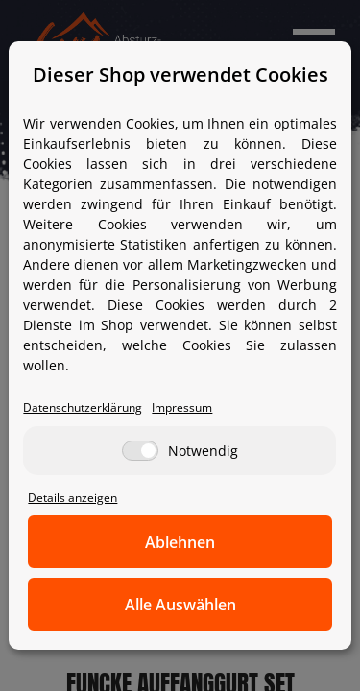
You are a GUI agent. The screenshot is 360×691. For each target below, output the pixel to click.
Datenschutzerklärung (82, 407)
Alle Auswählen (180, 604)
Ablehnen (180, 542)
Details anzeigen (72, 497)
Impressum (182, 407)
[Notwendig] (140, 451)
